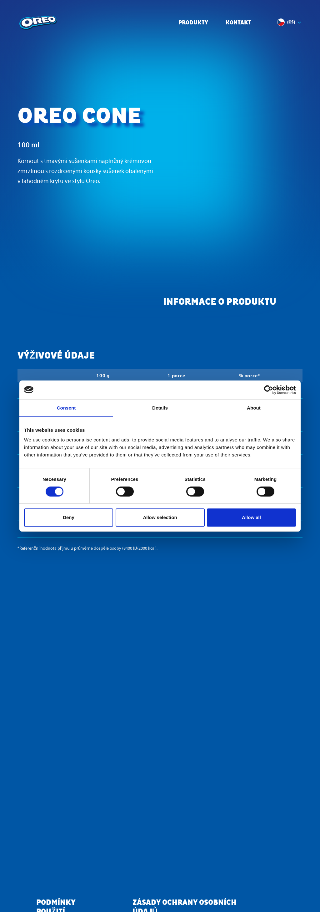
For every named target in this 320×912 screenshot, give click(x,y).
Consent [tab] (66, 407)
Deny (68, 517)
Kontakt (238, 23)
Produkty (193, 23)
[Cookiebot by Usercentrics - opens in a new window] (268, 390)
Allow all (251, 517)
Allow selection (160, 517)
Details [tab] (160, 407)
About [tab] (254, 407)
